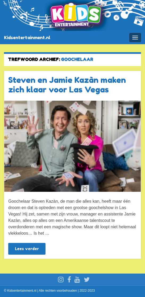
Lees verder (27, 248)
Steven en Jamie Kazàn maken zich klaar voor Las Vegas (67, 84)
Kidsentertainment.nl (27, 37)
